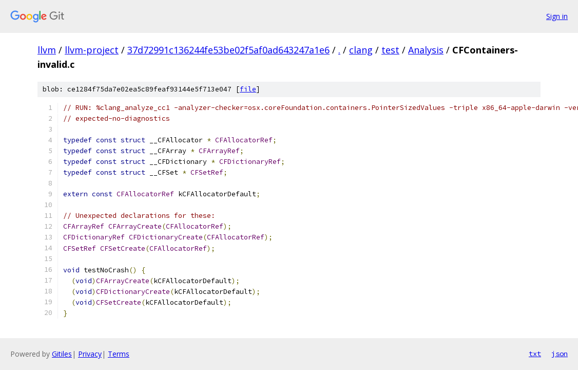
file (248, 89)
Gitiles (62, 354)
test (390, 50)
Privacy (90, 354)
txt (535, 353)
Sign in (557, 16)
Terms (118, 354)
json (559, 353)
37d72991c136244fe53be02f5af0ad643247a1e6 (228, 50)
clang (361, 50)
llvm (46, 50)
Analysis (426, 50)
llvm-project (92, 50)
